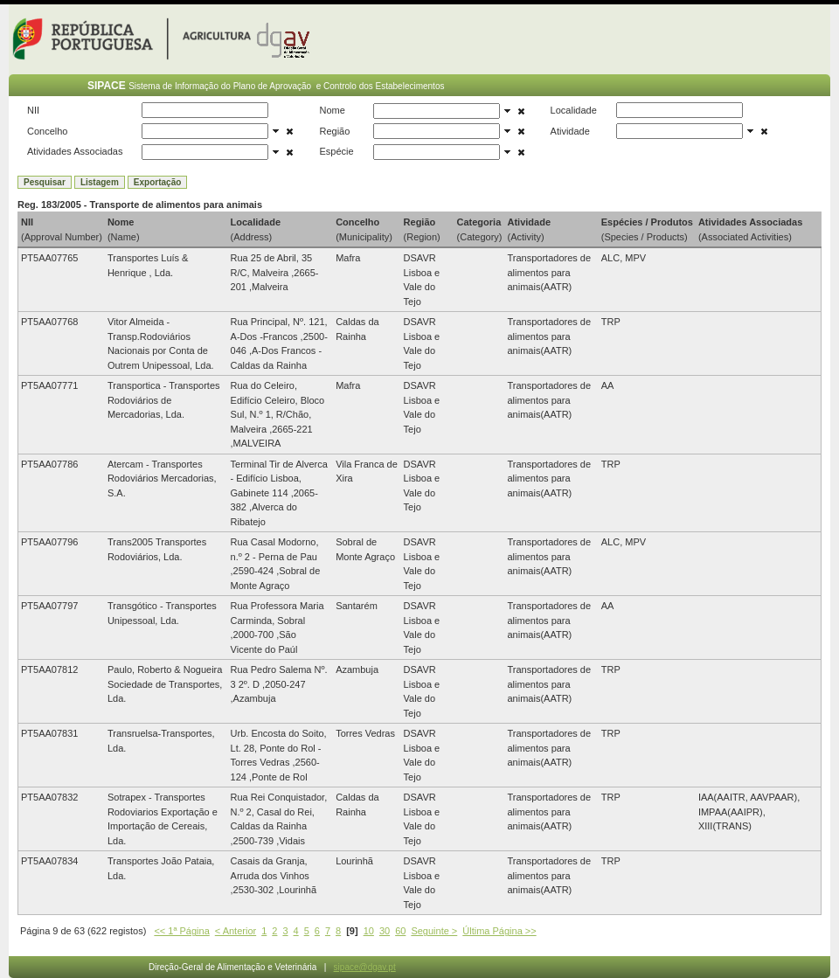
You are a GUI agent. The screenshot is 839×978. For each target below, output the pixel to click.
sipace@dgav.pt (365, 967)
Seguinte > (434, 931)
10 (369, 931)
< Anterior (235, 931)
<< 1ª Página (181, 931)
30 (384, 931)
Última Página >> (499, 931)
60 (400, 931)
